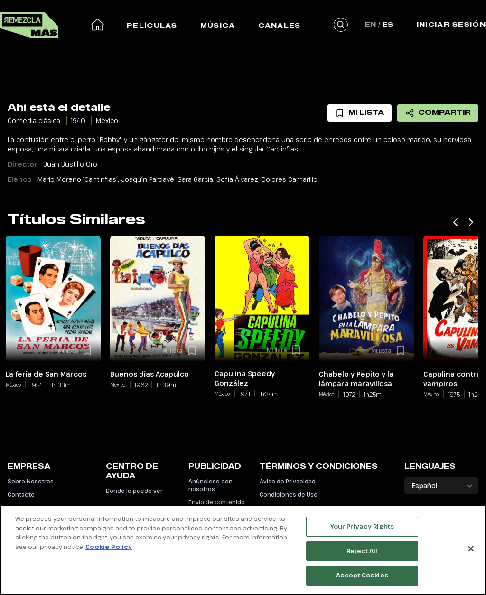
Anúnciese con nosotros (210, 484)
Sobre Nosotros (31, 481)
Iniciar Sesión (451, 24)
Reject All (361, 555)
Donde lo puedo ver (134, 490)
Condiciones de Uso (289, 494)
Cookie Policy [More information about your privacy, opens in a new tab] (108, 551)
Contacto (21, 494)
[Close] (470, 553)
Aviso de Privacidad (288, 481)
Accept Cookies (362, 580)
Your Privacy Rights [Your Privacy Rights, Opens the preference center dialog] (362, 531)
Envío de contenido (216, 502)
